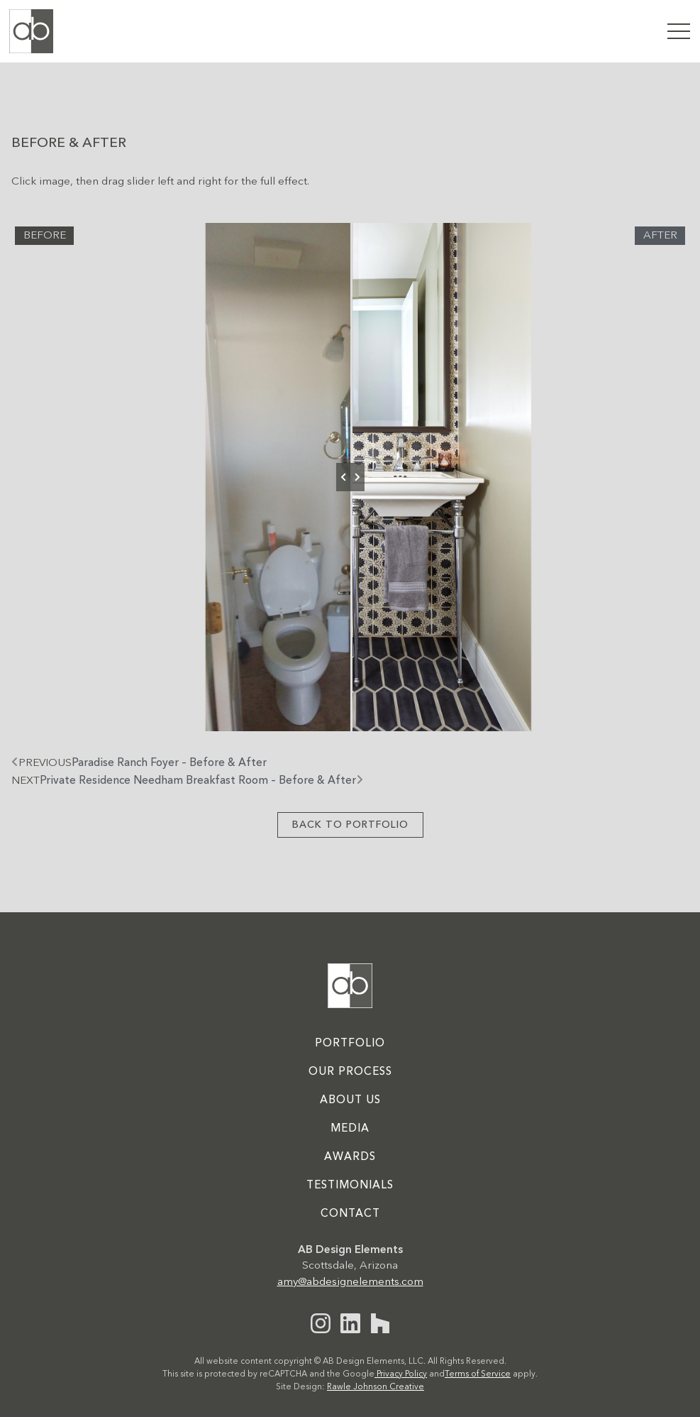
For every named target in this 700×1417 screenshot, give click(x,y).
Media (350, 1128)
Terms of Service (478, 1374)
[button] (678, 31)
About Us (350, 1100)
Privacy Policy (400, 1374)
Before (44, 235)
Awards (350, 1157)
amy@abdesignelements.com (350, 1282)
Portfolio (350, 1043)
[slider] (350, 477)
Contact (350, 1214)
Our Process (350, 1072)
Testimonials (350, 1185)
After (660, 235)
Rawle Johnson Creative (375, 1387)
